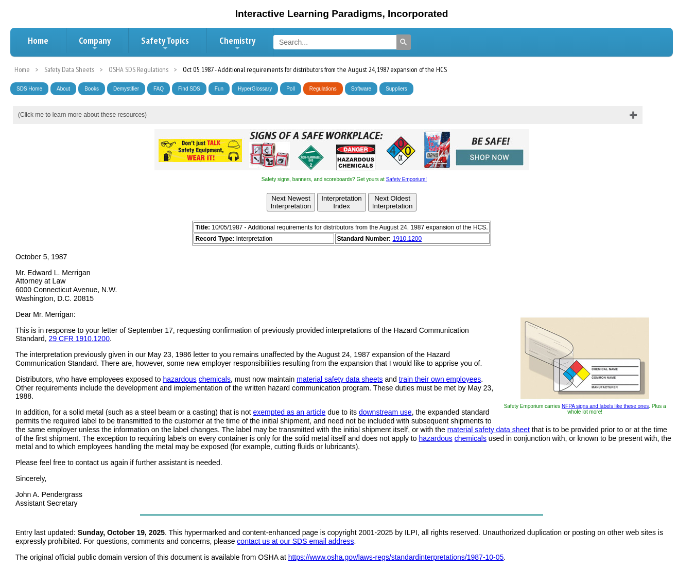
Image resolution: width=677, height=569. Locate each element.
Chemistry (237, 43)
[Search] (403, 42)
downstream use (385, 412)
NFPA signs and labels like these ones (605, 406)
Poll (290, 89)
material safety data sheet (488, 429)
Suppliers (396, 89)
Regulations (323, 89)
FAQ (158, 89)
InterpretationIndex (341, 202)
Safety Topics (165, 43)
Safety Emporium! (406, 179)
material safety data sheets (340, 379)
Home (38, 40)
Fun (219, 89)
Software (361, 89)
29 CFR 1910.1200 (79, 338)
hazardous (179, 379)
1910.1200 (407, 238)
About (63, 89)
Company (95, 43)
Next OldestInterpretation (392, 202)
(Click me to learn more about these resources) (82, 114)
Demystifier (126, 89)
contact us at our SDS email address (295, 541)
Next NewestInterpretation (291, 202)
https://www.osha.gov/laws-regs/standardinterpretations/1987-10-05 (396, 557)
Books (91, 89)
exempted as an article (289, 412)
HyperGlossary (255, 89)
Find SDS (189, 89)
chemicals (215, 379)
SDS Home (29, 89)
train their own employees (440, 379)
